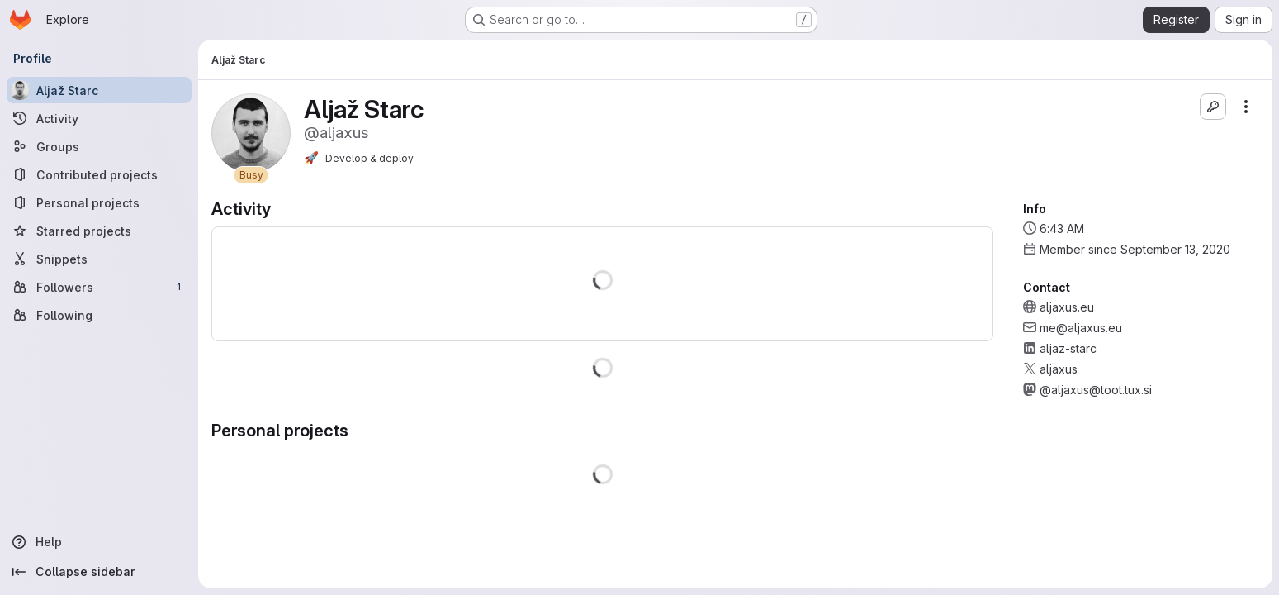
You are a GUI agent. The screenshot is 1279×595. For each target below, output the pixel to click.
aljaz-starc (1068, 348)
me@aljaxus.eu (1081, 328)
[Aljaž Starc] (99, 90)
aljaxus (1059, 369)
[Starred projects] (99, 230)
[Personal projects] (99, 202)
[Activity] (99, 118)
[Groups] (99, 146)
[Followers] (99, 287)
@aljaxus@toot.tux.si (1096, 390)
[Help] (99, 542)
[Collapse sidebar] (99, 572)
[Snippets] (99, 258)
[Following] (99, 315)
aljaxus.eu (1067, 307)
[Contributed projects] (99, 174)
